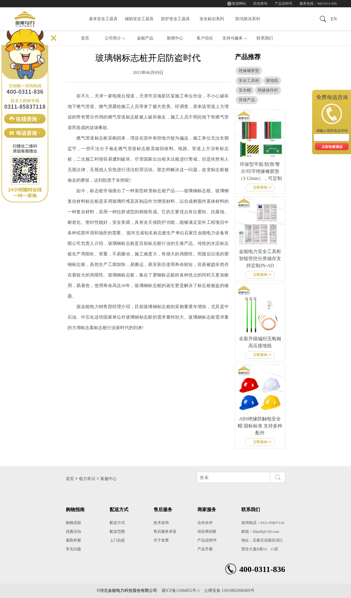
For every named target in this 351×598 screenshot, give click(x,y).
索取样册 (73, 540)
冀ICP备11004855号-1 (180, 590)
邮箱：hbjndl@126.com (260, 531)
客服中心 (108, 479)
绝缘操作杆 (268, 90)
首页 (85, 38)
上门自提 (117, 540)
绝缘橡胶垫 (249, 70)
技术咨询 (161, 522)
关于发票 (161, 540)
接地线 (272, 80)
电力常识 (87, 479)
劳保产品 (247, 100)
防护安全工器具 (175, 19)
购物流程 (73, 522)
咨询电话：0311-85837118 (262, 522)
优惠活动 (73, 531)
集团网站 (239, 3)
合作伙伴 (205, 522)
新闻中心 (175, 38)
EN (334, 18)
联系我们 (265, 38)
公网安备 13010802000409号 (229, 590)
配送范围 (117, 531)
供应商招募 (206, 531)
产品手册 (205, 549)
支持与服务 (232, 38)
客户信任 (205, 38)
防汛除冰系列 (247, 19)
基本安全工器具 (103, 19)
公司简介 (113, 38)
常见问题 (73, 549)
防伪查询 (260, 3)
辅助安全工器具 (139, 19)
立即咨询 (260, 187)
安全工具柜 (249, 80)
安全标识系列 (211, 19)
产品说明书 (283, 3)
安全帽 (245, 90)
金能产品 (145, 38)
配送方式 (117, 522)
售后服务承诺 (165, 531)
